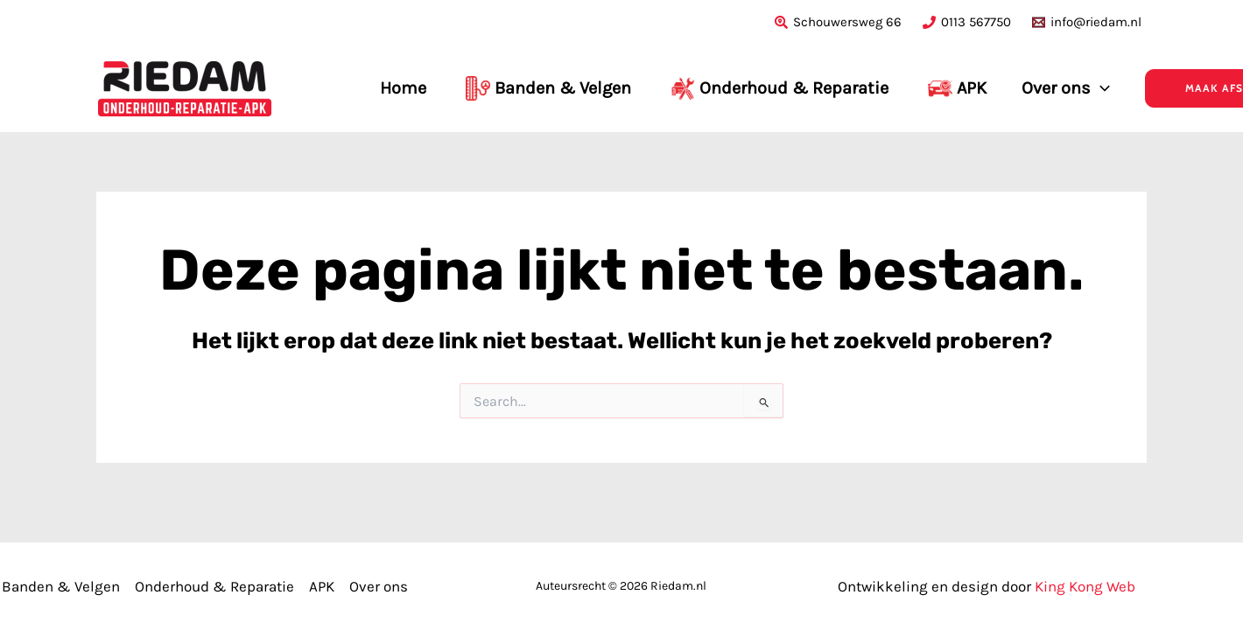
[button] (1146, 88)
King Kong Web (1085, 586)
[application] (1100, 88)
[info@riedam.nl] (1087, 22)
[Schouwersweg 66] (838, 22)
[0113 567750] (966, 22)
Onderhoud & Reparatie (214, 586)
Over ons (378, 586)
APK (321, 586)
